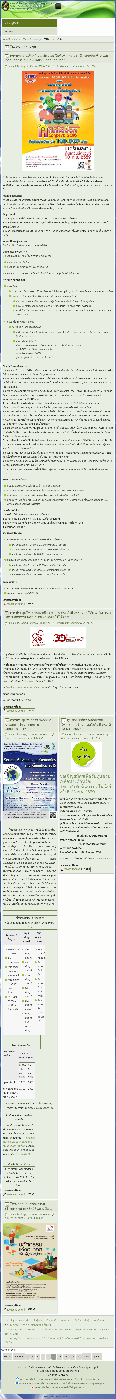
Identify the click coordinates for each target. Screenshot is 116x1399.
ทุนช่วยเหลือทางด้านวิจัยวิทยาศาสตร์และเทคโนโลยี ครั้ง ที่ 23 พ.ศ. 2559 (86, 724)
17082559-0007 (15, 1309)
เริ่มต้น (7, 1356)
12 (72, 1356)
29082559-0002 (15, 1194)
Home (11, 31)
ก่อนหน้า (18, 1356)
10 (59, 1356)
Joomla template (50, 1396)
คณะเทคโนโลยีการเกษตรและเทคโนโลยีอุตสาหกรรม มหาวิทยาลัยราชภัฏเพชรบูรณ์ (60, 1379)
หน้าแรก (16, 39)
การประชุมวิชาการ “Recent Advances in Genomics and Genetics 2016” (28, 724)
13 (79, 1356)
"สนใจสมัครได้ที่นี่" (22, 1154)
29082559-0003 (72, 869)
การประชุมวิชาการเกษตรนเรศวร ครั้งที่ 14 (29, 1325)
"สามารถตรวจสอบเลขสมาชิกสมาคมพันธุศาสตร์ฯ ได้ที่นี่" (19, 1141)
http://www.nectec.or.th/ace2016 (27, 687)
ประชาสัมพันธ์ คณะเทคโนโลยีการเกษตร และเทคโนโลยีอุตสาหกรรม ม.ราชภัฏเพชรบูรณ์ (61, 1383)
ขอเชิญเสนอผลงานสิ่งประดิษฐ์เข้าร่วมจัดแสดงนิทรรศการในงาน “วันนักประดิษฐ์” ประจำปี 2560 (56, 1320)
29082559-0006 (15, 604)
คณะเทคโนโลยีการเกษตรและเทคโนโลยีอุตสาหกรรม (60, 1387)
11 (66, 1356)
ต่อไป (86, 1356)
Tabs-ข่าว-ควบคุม (32, 39)
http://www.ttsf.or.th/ (101, 858)
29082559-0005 (15, 710)
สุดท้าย (96, 1356)
